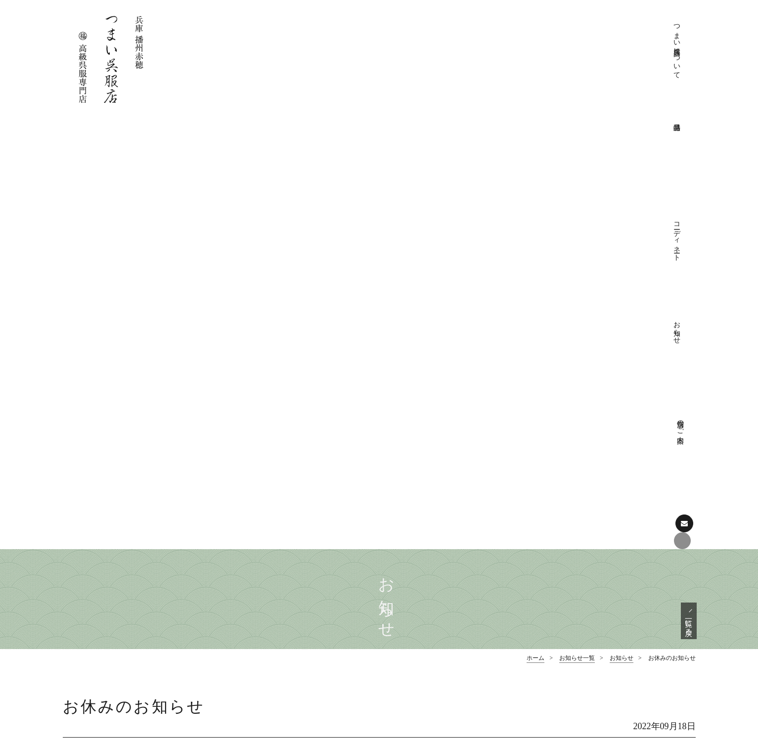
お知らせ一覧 (577, 227)
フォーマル (421, 643)
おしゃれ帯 (579, 613)
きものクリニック (431, 584)
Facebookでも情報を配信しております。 (124, 643)
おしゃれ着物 (583, 599)
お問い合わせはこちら (120, 676)
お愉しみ (418, 672)
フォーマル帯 (583, 584)
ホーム (535, 227)
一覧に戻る (688, 189)
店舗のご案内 (644, 28)
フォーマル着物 (586, 570)
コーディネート (575, 41)
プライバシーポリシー (438, 599)
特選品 (562, 555)
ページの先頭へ (379, 502)
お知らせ (609, 32)
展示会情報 (579, 672)
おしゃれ (418, 657)
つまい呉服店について (505, 49)
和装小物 (576, 628)
